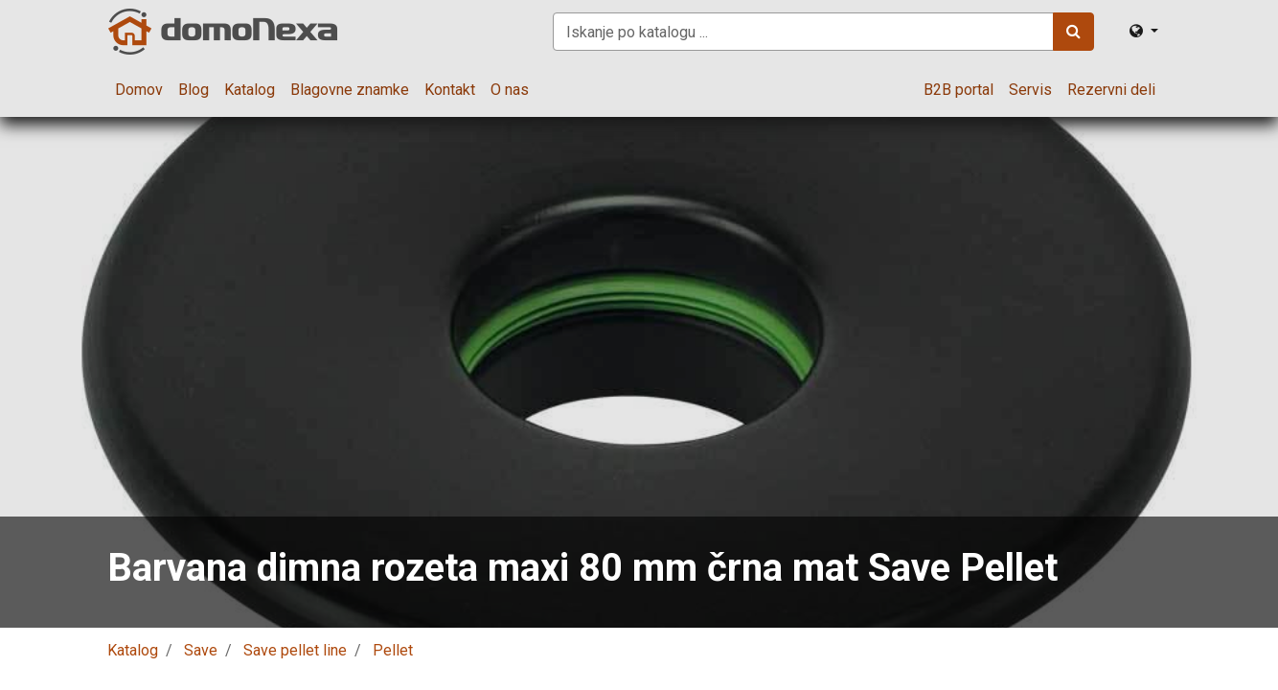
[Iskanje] (1073, 31)
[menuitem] (139, 90)
